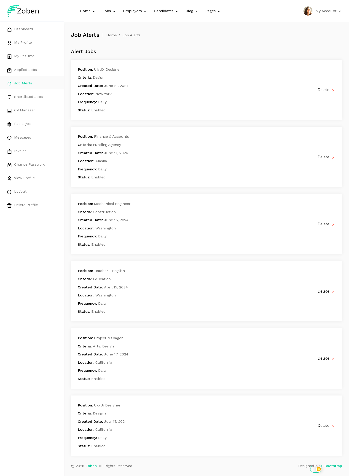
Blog (192, 11)
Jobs (109, 11)
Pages (213, 11)
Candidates (166, 11)
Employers (135, 11)
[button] (322, 11)
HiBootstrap (331, 466)
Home (88, 11)
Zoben (91, 466)
